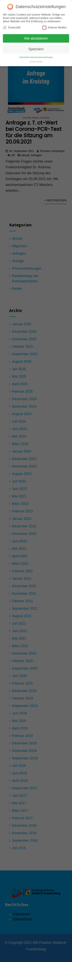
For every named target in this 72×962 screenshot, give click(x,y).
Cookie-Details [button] (35, 60)
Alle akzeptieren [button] (36, 37)
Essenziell (11, 26)
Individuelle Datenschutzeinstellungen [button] (36, 55)
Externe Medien (54, 26)
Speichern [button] (36, 48)
